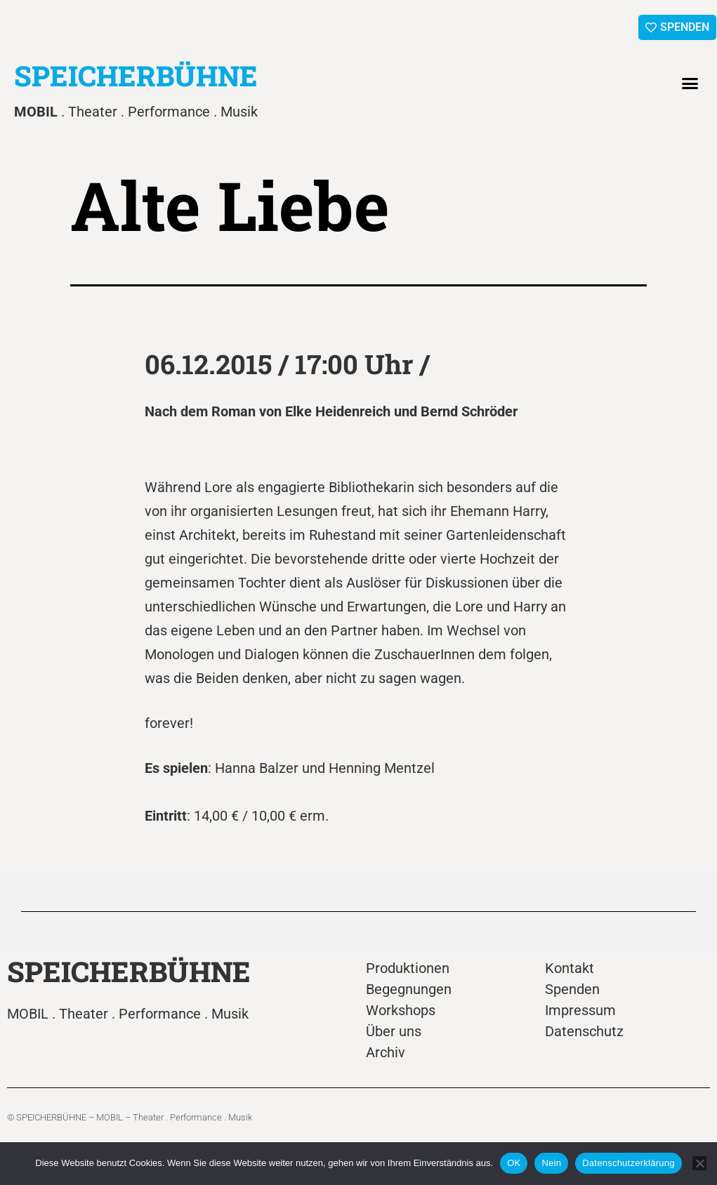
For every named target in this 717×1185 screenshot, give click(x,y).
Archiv (385, 1052)
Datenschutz (584, 1031)
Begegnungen (409, 989)
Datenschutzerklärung (628, 1163)
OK (513, 1163)
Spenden (572, 989)
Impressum (580, 1010)
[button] (690, 83)
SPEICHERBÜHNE (136, 75)
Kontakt (569, 968)
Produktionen (407, 968)
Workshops (400, 1010)
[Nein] (699, 1163)
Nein (551, 1163)
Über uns (393, 1031)
